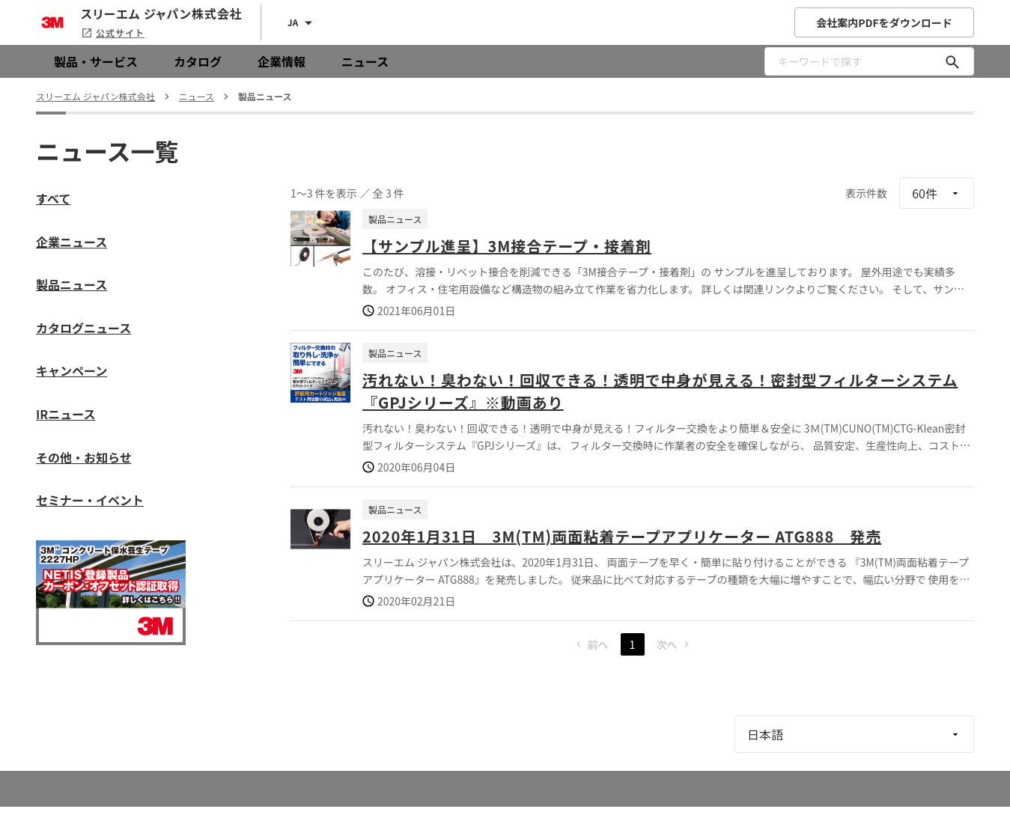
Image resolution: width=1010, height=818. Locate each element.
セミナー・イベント (90, 500)
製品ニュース (71, 284)
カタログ (198, 61)
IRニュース (65, 414)
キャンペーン (71, 370)
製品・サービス (96, 61)
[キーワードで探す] (952, 61)
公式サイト (112, 32)
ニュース (365, 61)
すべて (53, 198)
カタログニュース (83, 328)
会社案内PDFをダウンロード (884, 22)
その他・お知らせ (84, 457)
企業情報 (281, 61)
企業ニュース (71, 242)
